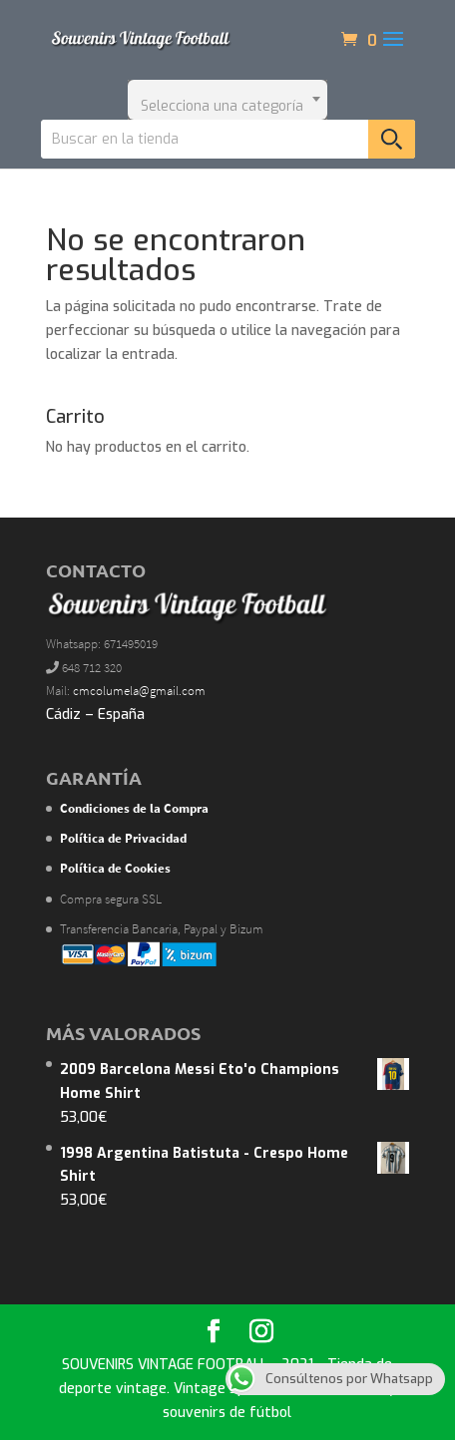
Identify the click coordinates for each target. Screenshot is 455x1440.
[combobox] (227, 100)
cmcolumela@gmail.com (139, 690)
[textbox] (227, 100)
